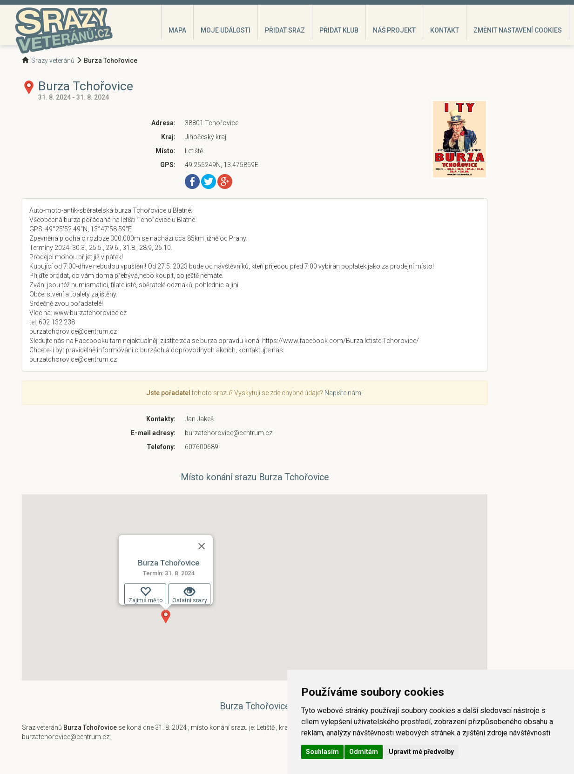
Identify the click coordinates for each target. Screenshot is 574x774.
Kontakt (444, 30)
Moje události (225, 30)
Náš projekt (394, 30)
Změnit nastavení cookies (517, 30)
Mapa (177, 30)
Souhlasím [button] (322, 751)
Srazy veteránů (52, 60)
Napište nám (342, 393)
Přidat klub (338, 30)
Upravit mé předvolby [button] (421, 751)
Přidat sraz (285, 30)
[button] (166, 617)
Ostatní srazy (189, 595)
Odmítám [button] (363, 751)
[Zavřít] (201, 546)
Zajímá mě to (145, 595)
